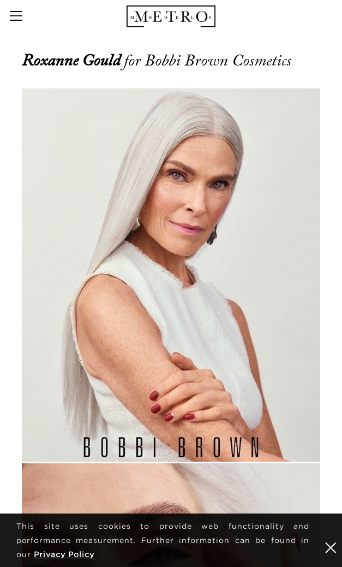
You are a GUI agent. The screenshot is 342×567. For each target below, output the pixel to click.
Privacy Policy (64, 554)
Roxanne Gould (73, 60)
